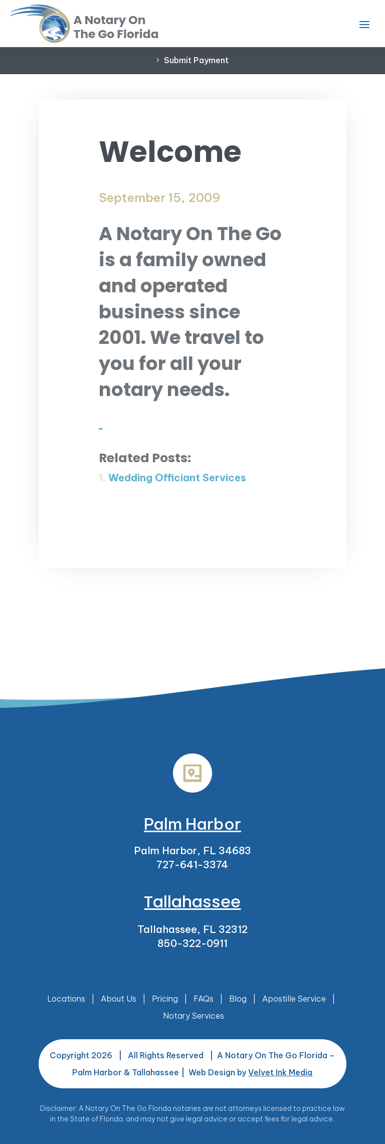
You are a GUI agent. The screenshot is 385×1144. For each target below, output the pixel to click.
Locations (66, 999)
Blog (238, 999)
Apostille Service (294, 999)
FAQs (204, 999)
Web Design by (250, 1072)
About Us (118, 999)
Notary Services (193, 1016)
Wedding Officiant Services (177, 477)
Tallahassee (192, 901)
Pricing (165, 999)
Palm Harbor (192, 824)
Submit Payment (196, 60)
